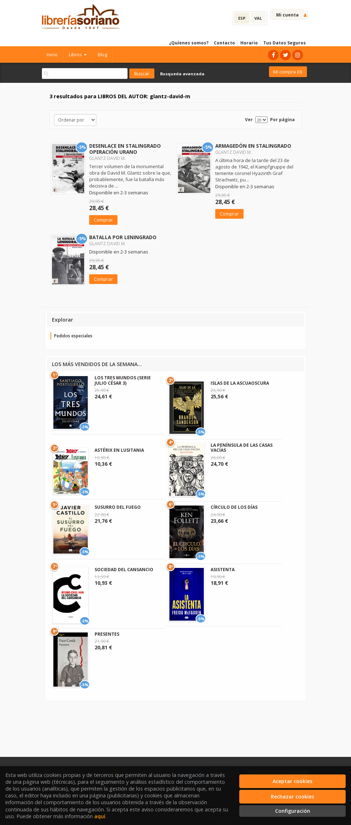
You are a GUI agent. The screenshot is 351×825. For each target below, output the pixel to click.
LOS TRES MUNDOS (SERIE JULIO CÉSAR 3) (123, 380)
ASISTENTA (223, 569)
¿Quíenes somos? (188, 43)
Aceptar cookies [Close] (292, 781)
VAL (258, 18)
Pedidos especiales (73, 336)
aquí (99, 816)
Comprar (103, 220)
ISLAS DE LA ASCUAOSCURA (240, 383)
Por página (282, 120)
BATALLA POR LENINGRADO (123, 237)
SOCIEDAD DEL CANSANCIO (124, 569)
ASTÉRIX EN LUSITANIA (119, 450)
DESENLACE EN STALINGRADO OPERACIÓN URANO (125, 148)
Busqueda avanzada (182, 74)
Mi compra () (287, 71)
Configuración (292, 810)
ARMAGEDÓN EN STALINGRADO (253, 145)
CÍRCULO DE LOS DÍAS (234, 507)
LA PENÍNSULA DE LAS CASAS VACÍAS (242, 447)
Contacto (224, 43)
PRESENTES (107, 634)
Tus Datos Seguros (284, 43)
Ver (249, 120)
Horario (249, 43)
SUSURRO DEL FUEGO (118, 507)
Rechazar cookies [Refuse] (292, 796)
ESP (241, 18)
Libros (78, 54)
